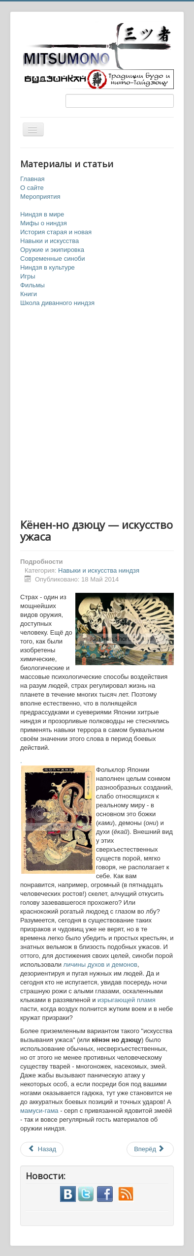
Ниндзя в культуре (47, 267)
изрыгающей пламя (125, 1000)
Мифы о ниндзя (43, 223)
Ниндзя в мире (42, 214)
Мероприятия (40, 196)
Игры (27, 276)
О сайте (32, 187)
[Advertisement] (97, 413)
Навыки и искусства (49, 241)
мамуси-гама (39, 1110)
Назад (42, 1149)
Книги (28, 294)
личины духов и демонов (99, 964)
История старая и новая (56, 232)
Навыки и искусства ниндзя (98, 570)
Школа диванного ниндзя (57, 302)
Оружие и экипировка (52, 249)
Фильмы (32, 285)
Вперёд (149, 1149)
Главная (32, 179)
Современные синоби (52, 258)
